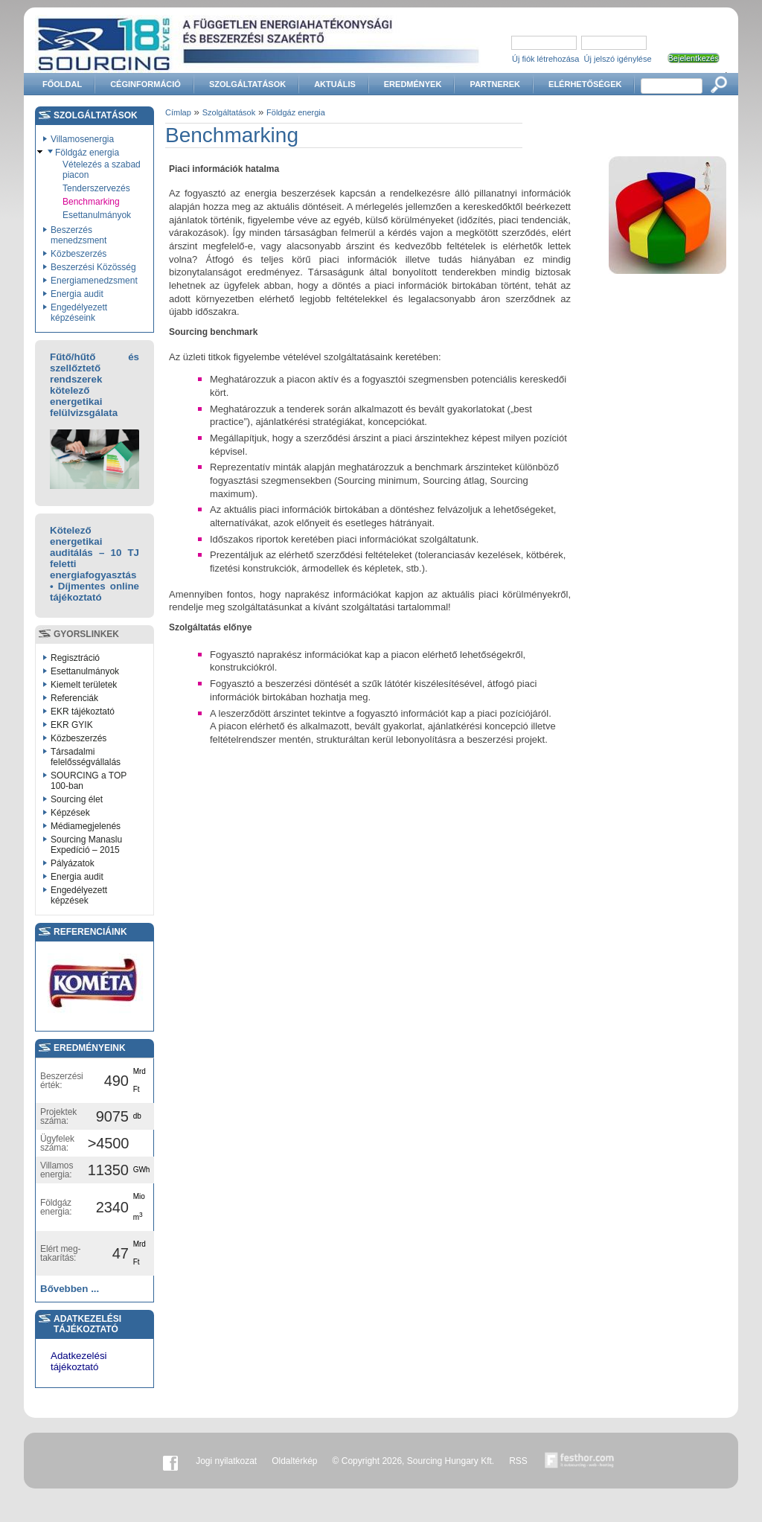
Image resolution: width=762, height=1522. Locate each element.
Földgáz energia (87, 152)
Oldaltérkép (294, 1461)
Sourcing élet (77, 799)
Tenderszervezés (96, 188)
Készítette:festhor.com (579, 1461)
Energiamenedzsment (94, 280)
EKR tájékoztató (83, 711)
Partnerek (495, 84)
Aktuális (335, 84)
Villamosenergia (82, 139)
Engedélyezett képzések (79, 895)
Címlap (178, 112)
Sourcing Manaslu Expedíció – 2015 (86, 844)
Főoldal (62, 84)
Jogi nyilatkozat (226, 1461)
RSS (518, 1461)
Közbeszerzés (78, 254)
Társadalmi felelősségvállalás (86, 756)
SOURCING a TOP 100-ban (89, 780)
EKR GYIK (72, 725)
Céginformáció (145, 84)
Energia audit (77, 294)
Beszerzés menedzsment (78, 235)
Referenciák (74, 698)
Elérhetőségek (584, 84)
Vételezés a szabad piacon (102, 169)
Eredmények (413, 84)
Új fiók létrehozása (546, 58)
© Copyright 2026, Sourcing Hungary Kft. (414, 1461)
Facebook (170, 1461)
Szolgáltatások (247, 84)
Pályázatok (73, 863)
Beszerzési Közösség (93, 267)
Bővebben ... (69, 1288)
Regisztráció (75, 658)
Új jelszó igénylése (618, 58)
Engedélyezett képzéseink (79, 312)
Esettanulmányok (97, 215)
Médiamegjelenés (86, 826)
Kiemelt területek (84, 685)
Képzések (70, 813)
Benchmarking (91, 201)
